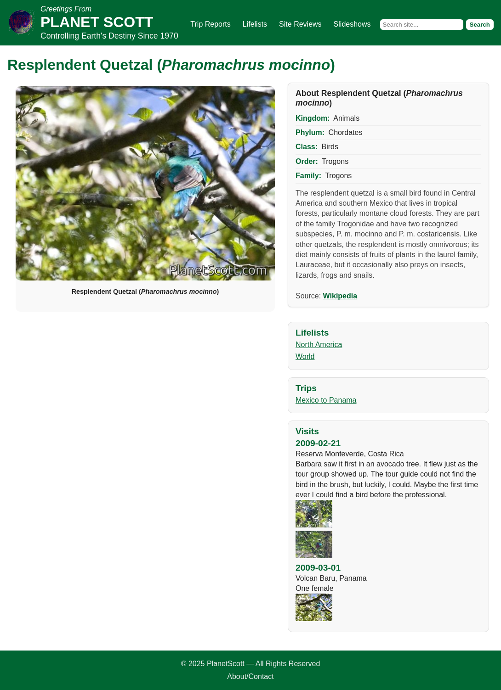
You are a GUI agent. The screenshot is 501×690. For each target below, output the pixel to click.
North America (319, 344)
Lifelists (255, 24)
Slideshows (352, 24)
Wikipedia (340, 296)
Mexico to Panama (326, 400)
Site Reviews (300, 24)
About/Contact (250, 676)
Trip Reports (210, 24)
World (305, 356)
